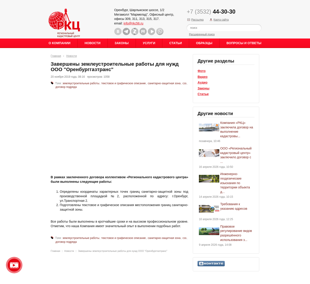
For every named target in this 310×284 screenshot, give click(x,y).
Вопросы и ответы (244, 43)
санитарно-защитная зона (164, 83)
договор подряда (66, 87)
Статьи (175, 43)
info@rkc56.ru (133, 23)
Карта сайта (221, 19)
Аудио (202, 82)
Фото (201, 71)
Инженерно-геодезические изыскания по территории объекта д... (235, 182)
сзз (184, 83)
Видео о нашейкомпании (14, 265)
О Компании (59, 43)
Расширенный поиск (202, 34)
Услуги (149, 43)
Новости (92, 43)
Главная (56, 56)
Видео (202, 77)
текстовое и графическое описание (123, 83)
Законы (122, 43)
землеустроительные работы (81, 83)
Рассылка (197, 19)
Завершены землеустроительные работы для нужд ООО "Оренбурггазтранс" (122, 251)
